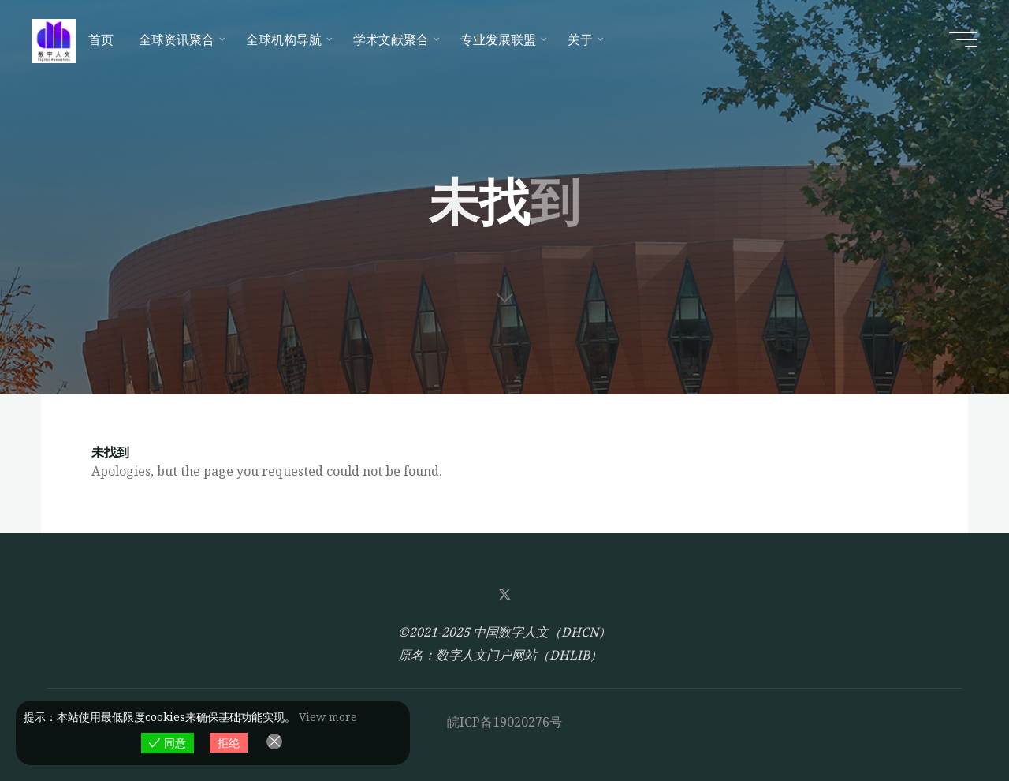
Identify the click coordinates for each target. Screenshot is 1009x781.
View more (328, 716)
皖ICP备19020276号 (504, 722)
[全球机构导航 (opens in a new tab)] (287, 39)
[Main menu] (963, 39)
